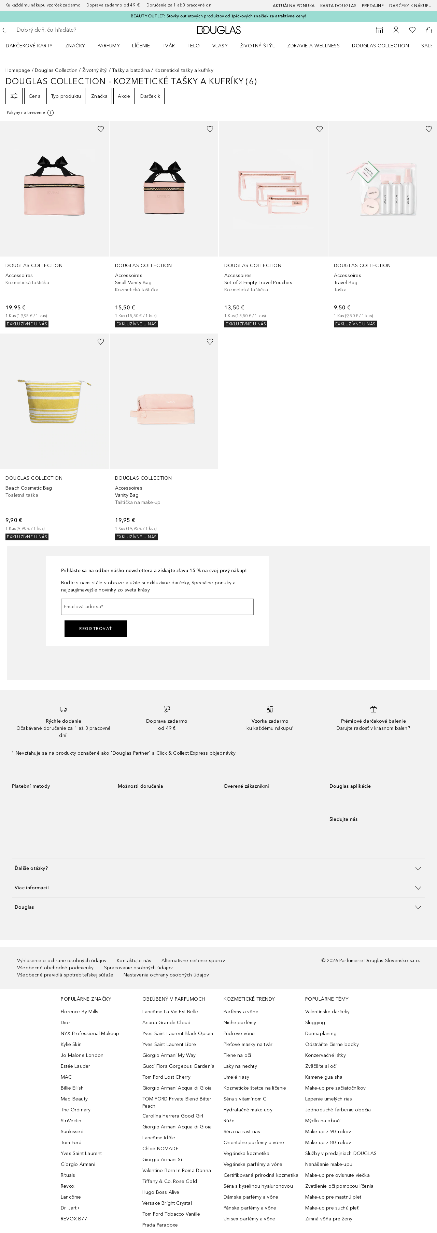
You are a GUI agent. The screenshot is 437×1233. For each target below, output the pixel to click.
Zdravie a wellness (313, 46)
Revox (67, 1186)
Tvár (169, 46)
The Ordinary (75, 1110)
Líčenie (141, 46)
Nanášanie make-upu (329, 1164)
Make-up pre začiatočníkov (335, 1088)
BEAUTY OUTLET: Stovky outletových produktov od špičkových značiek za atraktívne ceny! (219, 16)
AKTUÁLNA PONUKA (294, 5)
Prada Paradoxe (160, 1225)
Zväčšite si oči (321, 1066)
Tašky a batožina (131, 70)
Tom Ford (71, 1142)
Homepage (17, 70)
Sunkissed (72, 1132)
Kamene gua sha (324, 1077)
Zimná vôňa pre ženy (329, 1219)
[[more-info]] (31, 113)
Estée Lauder (75, 1066)
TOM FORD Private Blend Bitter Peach (177, 1102)
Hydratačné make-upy (248, 1110)
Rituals (68, 1175)
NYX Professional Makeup (90, 1033)
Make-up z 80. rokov (328, 1142)
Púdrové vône (239, 1033)
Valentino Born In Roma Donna (176, 1170)
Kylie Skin (71, 1044)
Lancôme (71, 1197)
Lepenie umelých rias (328, 1099)
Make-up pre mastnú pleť (333, 1197)
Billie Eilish (72, 1088)
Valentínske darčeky (327, 1012)
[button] (218, 868)
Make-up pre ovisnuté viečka (337, 1175)
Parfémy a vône (241, 1012)
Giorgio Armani (78, 1164)
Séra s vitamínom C (245, 1099)
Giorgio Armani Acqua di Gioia (177, 1088)
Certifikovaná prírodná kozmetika (261, 1175)
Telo (193, 46)
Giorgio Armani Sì (162, 1159)
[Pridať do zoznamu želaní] (101, 129)
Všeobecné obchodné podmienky (55, 968)
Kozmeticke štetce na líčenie (255, 1088)
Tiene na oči (237, 1055)
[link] (54, 224)
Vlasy (220, 46)
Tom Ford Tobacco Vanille (171, 1214)
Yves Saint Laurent (81, 1153)
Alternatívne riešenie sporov (193, 961)
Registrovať (95, 628)
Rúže (229, 1121)
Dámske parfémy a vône (251, 1197)
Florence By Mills (79, 1012)
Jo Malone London (82, 1055)
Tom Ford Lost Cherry (166, 1077)
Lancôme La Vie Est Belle (170, 1012)
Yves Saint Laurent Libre (169, 1044)
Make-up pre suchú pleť (331, 1208)
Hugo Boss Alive (161, 1192)
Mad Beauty (74, 1099)
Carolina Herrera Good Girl (172, 1116)
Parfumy (109, 46)
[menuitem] (34, 46)
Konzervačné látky (325, 1055)
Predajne (373, 5)
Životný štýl (257, 46)
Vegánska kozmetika (247, 1153)
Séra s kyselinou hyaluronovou (258, 1186)
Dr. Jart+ (70, 1208)
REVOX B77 (74, 1219)
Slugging (315, 1023)
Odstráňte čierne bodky (332, 1044)
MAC (66, 1077)
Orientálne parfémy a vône (254, 1142)
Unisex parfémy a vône (249, 1219)
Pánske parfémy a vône (250, 1208)
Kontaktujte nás (134, 961)
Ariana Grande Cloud (166, 1023)
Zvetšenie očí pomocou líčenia (339, 1186)
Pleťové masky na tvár (248, 1044)
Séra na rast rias (242, 1132)
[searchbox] (66, 29)
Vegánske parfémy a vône (253, 1164)
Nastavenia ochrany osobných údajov (166, 975)
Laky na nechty (240, 1066)
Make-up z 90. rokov (328, 1132)
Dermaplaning (321, 1033)
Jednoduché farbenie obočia (338, 1110)
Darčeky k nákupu (410, 5)
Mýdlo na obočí (323, 1121)
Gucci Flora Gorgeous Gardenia (178, 1066)
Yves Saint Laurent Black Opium (177, 1033)
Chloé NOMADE (160, 1149)
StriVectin (71, 1121)
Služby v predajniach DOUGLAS (341, 1153)
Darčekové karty (29, 46)
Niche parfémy (240, 1023)
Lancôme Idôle (158, 1138)
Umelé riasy (236, 1077)
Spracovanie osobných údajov (138, 968)
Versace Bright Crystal (167, 1203)
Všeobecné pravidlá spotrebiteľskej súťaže (65, 975)
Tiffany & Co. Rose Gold (169, 1181)
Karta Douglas (338, 5)
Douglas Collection (380, 46)
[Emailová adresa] (157, 607)
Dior (65, 1023)
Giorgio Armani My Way (169, 1055)
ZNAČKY (75, 46)
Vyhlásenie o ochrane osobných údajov (62, 961)
